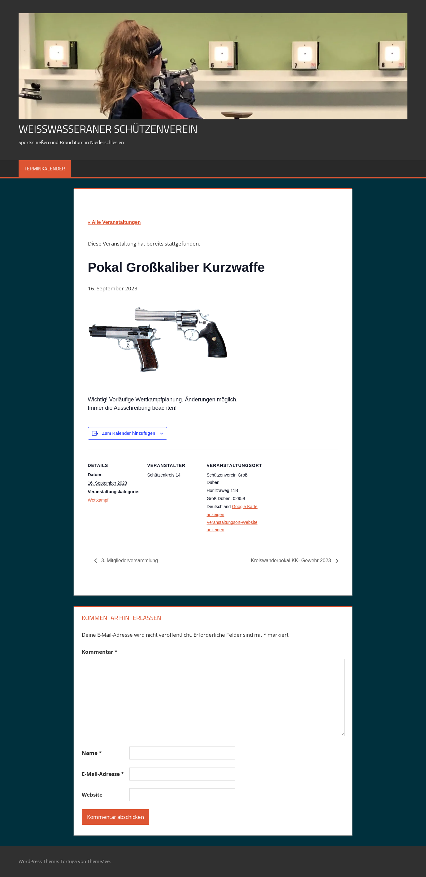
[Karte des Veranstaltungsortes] (299, 492)
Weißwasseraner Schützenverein (114, 128)
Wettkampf (98, 500)
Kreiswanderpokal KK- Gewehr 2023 (291, 560)
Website (92, 794)
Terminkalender (44, 168)
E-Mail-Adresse (103, 773)
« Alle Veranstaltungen (114, 222)
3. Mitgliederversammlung (129, 560)
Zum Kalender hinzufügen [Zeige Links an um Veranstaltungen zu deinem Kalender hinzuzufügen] (128, 433)
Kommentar (99, 651)
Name (92, 752)
